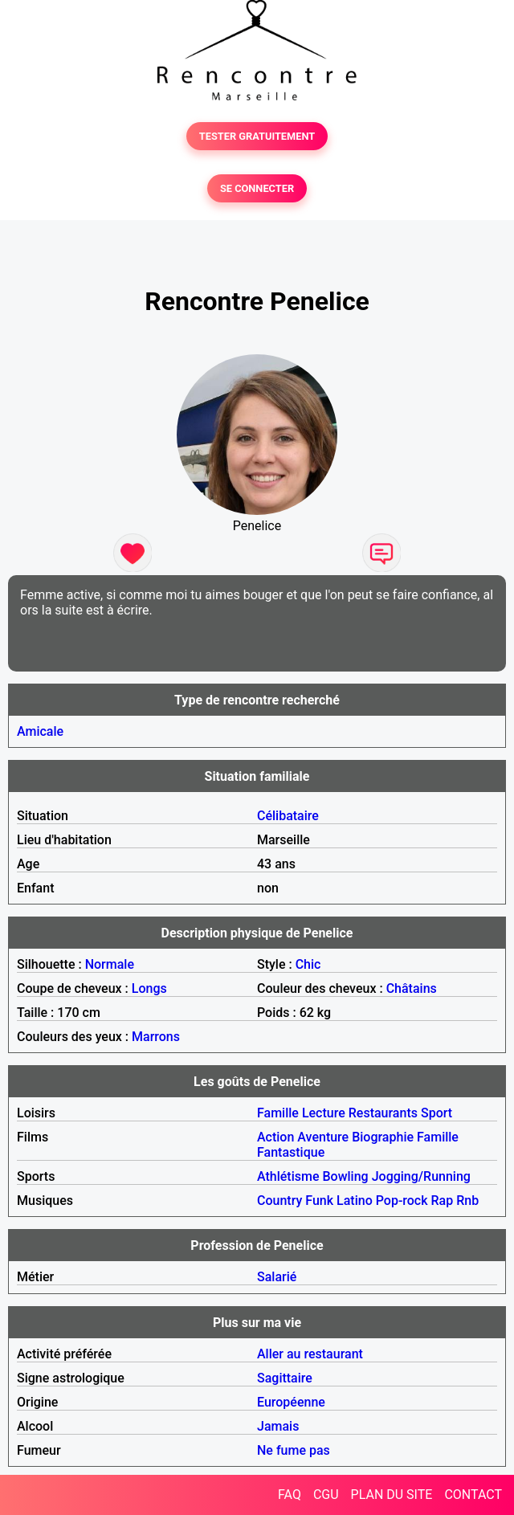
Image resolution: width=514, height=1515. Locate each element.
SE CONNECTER (257, 188)
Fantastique (290, 1152)
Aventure (323, 1137)
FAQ (289, 1494)
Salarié (276, 1276)
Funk (319, 1200)
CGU (326, 1494)
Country (279, 1200)
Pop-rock (402, 1200)
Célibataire (288, 815)
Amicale (40, 731)
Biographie (383, 1137)
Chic (308, 964)
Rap (442, 1200)
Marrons (156, 1036)
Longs (149, 988)
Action (275, 1137)
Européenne (291, 1402)
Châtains (411, 988)
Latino (355, 1200)
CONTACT (473, 1494)
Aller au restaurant (310, 1354)
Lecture (323, 1113)
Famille (278, 1113)
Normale (109, 964)
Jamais (278, 1426)
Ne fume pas (293, 1450)
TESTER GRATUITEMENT (257, 136)
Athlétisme (288, 1176)
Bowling (345, 1176)
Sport (436, 1113)
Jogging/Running (421, 1176)
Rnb (467, 1200)
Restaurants (383, 1113)
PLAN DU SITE (392, 1494)
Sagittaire (284, 1378)
